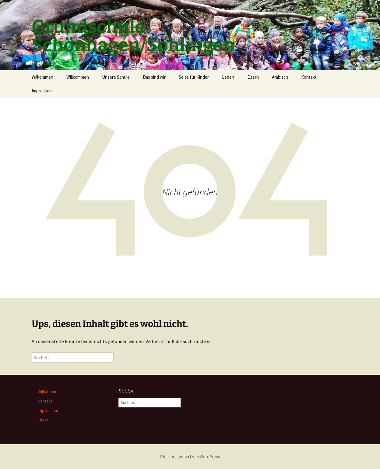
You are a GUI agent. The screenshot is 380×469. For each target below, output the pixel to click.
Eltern (253, 77)
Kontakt (309, 77)
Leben (228, 77)
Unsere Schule (116, 77)
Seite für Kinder (194, 77)
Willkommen (77, 77)
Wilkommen (42, 77)
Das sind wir (154, 77)
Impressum (42, 91)
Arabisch (280, 77)
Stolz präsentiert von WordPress (190, 456)
